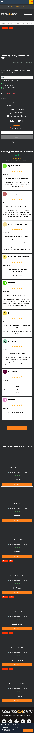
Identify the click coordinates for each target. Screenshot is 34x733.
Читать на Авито (17, 428)
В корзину (17, 484)
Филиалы (28, 14)
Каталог (10, 23)
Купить (17, 137)
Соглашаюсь (28, 730)
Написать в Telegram (18, 116)
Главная (3, 23)
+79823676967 (18, 112)
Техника (16, 23)
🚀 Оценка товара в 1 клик (17, 7)
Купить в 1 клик (17, 142)
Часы (22, 23)
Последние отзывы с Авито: (17, 151)
